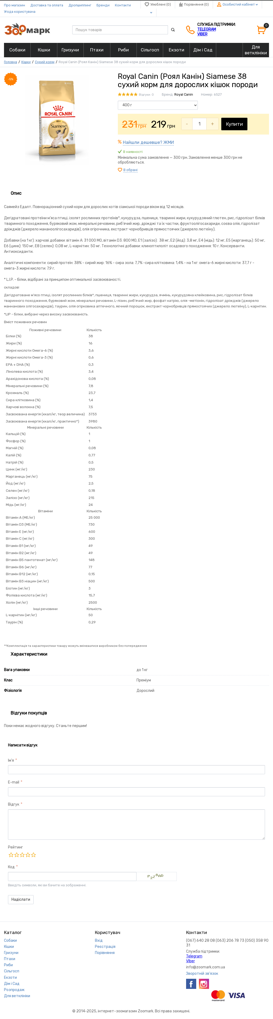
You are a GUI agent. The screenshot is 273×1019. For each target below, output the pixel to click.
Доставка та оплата (46, 5)
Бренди (103, 5)
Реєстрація (105, 946)
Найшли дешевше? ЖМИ (148, 142)
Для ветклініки (17, 996)
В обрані (130, 170)
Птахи (9, 959)
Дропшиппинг (80, 5)
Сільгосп (11, 971)
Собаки (10, 940)
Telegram (206, 29)
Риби (8, 965)
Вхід (99, 940)
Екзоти (10, 977)
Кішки (26, 62)
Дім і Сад (11, 983)
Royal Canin (183, 94)
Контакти (123, 5)
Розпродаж (14, 990)
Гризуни (11, 953)
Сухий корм (44, 62)
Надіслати (20, 899)
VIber (202, 34)
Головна (10, 62)
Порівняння (105, 953)
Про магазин (14, 5)
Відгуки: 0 (146, 94)
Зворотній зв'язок (202, 973)
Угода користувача (19, 12)
